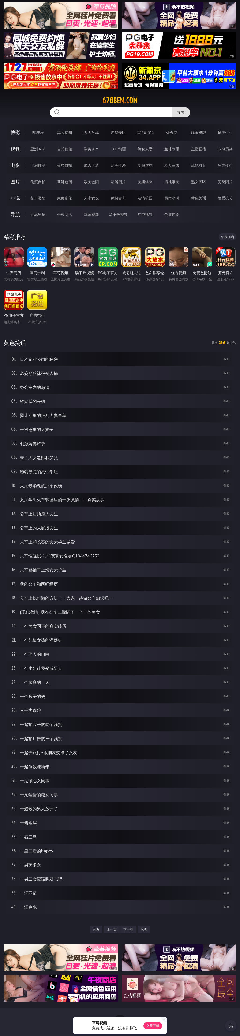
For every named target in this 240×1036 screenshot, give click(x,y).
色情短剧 (171, 214)
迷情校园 (145, 198)
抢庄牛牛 (225, 132)
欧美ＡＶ (91, 148)
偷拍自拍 (64, 165)
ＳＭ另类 (225, 148)
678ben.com (120, 100)
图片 (15, 181)
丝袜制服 (171, 148)
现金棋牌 (198, 132)
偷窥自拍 (37, 181)
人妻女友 (91, 198)
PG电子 (38, 132)
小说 (15, 198)
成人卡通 (91, 165)
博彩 (15, 132)
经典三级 (171, 165)
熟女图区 (198, 181)
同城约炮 (37, 214)
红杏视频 (145, 214)
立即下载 (152, 1025)
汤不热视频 (118, 214)
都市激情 (37, 198)
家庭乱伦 (64, 198)
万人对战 (91, 132)
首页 (96, 929)
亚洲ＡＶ (37, 148)
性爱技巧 (225, 198)
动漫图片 (118, 181)
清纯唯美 (171, 181)
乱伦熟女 (198, 165)
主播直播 (198, 148)
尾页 (144, 929)
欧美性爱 (118, 165)
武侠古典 (118, 198)
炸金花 (171, 132)
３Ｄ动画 (118, 148)
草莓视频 (91, 214)
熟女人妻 (145, 148)
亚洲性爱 (37, 165)
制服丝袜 (145, 165)
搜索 (181, 112)
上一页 (112, 929)
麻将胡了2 (145, 132)
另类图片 (225, 181)
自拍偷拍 (64, 148)
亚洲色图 (64, 181)
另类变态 (225, 165)
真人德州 (64, 132)
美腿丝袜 (145, 181)
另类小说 (171, 198)
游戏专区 (118, 132)
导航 (15, 214)
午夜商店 (64, 214)
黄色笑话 (198, 198)
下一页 (128, 929)
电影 (15, 165)
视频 (15, 149)
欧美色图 (91, 181)
